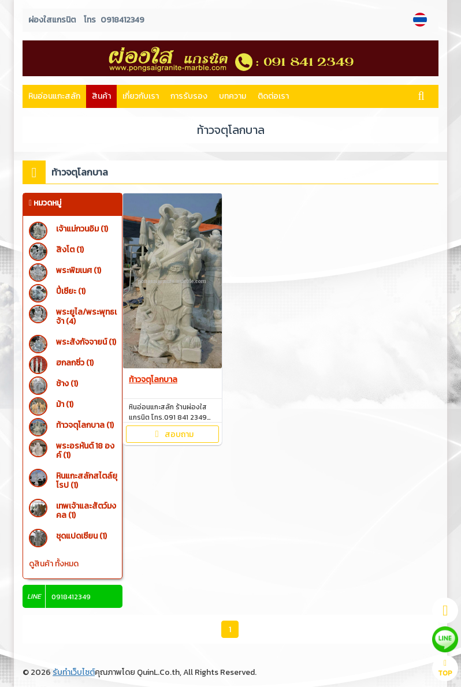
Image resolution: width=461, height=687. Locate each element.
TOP (445, 668)
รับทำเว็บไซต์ (74, 672)
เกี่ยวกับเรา (140, 96)
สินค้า (101, 96)
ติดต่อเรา (273, 96)
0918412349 (122, 20)
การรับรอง (188, 96)
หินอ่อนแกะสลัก (54, 96)
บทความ (232, 96)
